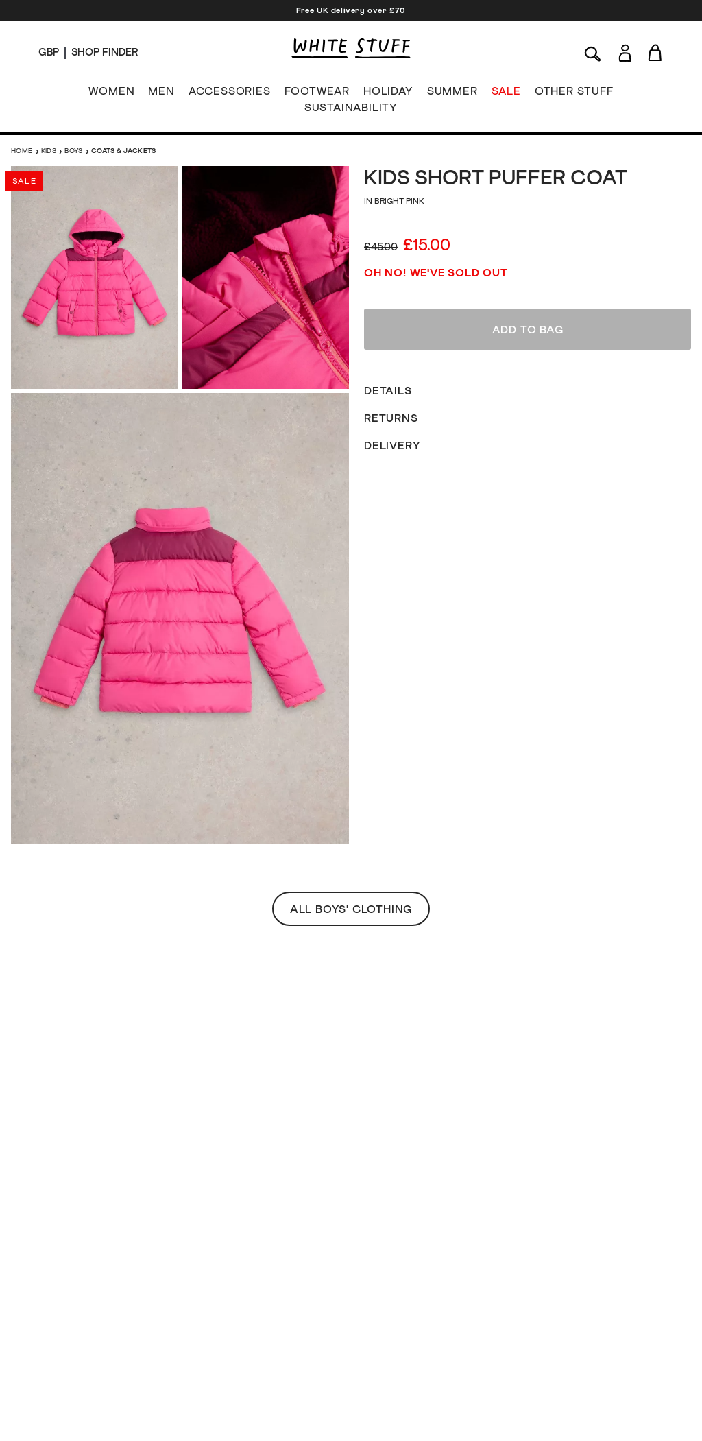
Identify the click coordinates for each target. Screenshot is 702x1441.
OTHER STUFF (574, 94)
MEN (161, 94)
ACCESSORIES (229, 94)
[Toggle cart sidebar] (656, 52)
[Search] (593, 52)
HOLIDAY (388, 94)
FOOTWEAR (317, 94)
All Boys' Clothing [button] (351, 521)
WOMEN (111, 94)
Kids (49, 150)
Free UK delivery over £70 (351, 11)
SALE (506, 94)
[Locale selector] (48, 53)
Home (22, 150)
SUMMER (452, 94)
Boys (73, 150)
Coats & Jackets (123, 150)
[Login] (624, 50)
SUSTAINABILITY (351, 110)
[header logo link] (351, 48)
